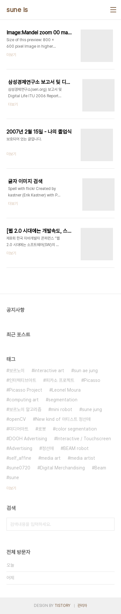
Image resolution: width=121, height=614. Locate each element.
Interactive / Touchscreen (84, 438)
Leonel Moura (66, 390)
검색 (108, 524)
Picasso (92, 380)
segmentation (62, 399)
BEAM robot (76, 448)
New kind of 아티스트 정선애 (62, 419)
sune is (17, 9)
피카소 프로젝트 (60, 380)
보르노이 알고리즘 (25, 409)
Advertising (20, 448)
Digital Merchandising (62, 467)
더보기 (11, 488)
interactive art (49, 370)
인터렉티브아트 (22, 380)
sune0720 (19, 467)
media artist (82, 458)
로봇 (42, 428)
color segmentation (76, 428)
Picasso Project (25, 390)
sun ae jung (86, 370)
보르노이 (17, 370)
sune (14, 477)
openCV (17, 419)
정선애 (48, 448)
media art (51, 458)
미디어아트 (18, 428)
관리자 (82, 605)
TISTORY (62, 605)
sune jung (92, 409)
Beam (100, 467)
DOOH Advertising (28, 438)
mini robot (61, 409)
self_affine (20, 458)
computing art (24, 399)
